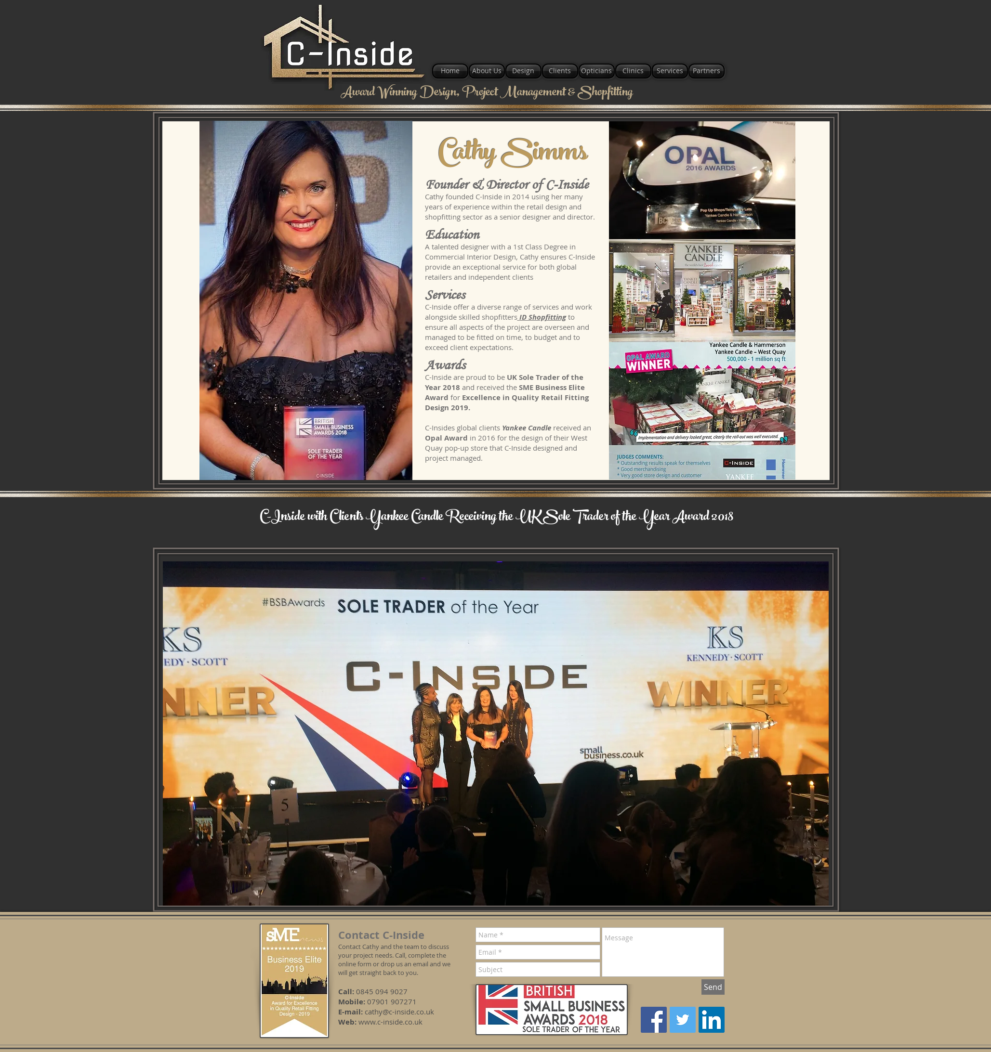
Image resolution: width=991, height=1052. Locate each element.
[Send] (713, 987)
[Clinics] (633, 71)
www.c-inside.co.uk (390, 1021)
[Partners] (706, 71)
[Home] (450, 71)
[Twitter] (683, 1020)
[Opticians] (597, 71)
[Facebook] (654, 1020)
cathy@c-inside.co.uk (399, 1011)
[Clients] (560, 71)
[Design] (523, 71)
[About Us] (487, 71)
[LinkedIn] (712, 1020)
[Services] (670, 71)
